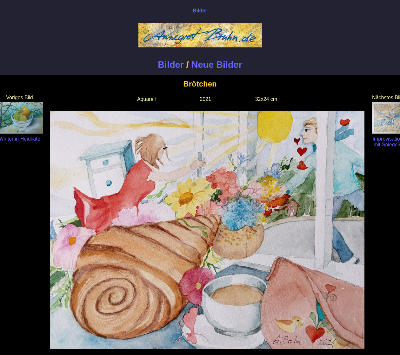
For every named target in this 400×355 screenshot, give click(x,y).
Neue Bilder (216, 64)
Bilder (171, 64)
